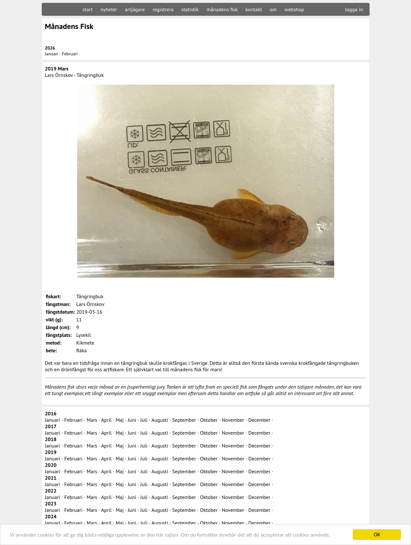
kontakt (254, 9)
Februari (70, 54)
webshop (294, 9)
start (88, 9)
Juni (132, 420)
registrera (163, 9)
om (273, 9)
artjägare (135, 9)
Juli (143, 420)
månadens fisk (222, 9)
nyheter (109, 9)
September (184, 420)
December (259, 420)
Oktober (209, 420)
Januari (51, 54)
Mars (92, 420)
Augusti (159, 420)
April (106, 420)
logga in (354, 9)
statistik (190, 9)
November (233, 420)
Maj (120, 420)
